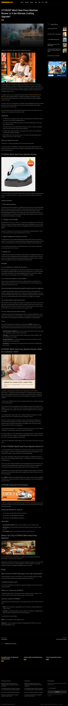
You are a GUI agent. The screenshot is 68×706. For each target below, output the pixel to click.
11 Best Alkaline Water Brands (53, 39)
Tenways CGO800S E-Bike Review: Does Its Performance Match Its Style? (54, 50)
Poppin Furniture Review (52, 28)
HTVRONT (12, 601)
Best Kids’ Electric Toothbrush (53, 55)
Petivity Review (4, 639)
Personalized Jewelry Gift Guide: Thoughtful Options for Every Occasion (9, 695)
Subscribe (57, 691)
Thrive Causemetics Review (61, 639)
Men (2, 20)
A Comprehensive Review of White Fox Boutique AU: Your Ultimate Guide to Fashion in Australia (10, 689)
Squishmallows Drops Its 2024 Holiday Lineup (53, 45)
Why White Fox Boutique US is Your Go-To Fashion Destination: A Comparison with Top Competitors (9, 685)
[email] (57, 688)
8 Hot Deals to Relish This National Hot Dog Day (10, 692)
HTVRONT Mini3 (6, 193)
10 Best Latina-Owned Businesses (33, 657)
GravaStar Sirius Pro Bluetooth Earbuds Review (9, 658)
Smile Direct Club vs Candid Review (54, 34)
